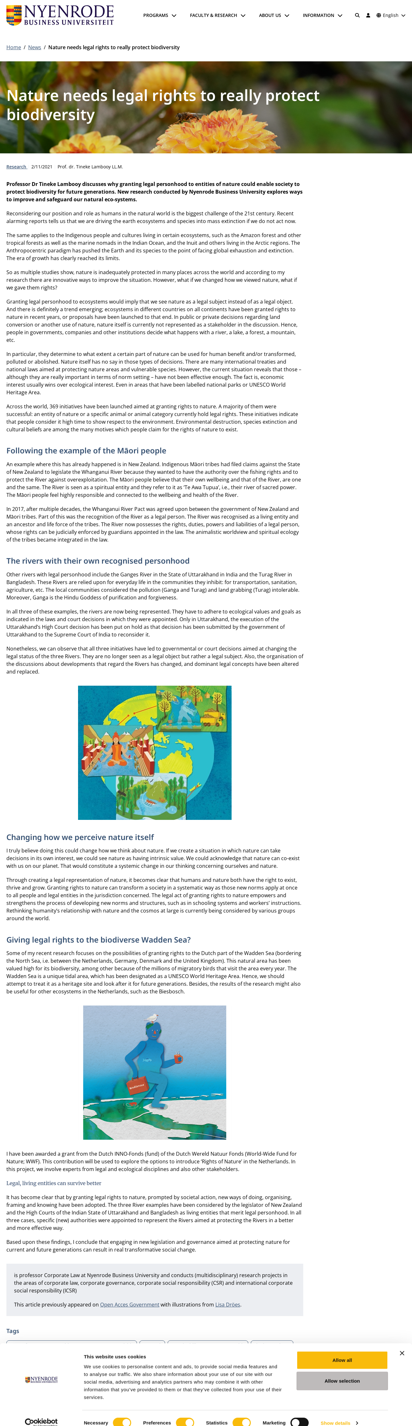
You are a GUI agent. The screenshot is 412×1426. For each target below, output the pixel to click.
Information (318, 15)
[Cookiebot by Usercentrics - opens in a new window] (41, 1413)
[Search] (357, 15)
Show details (336, 1413)
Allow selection (342, 1371)
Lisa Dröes (227, 1304)
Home (13, 47)
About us (270, 15)
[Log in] (368, 15)
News (34, 47)
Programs (155, 15)
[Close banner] (402, 1343)
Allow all (342, 1350)
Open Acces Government (129, 1304)
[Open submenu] (174, 15)
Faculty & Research (213, 15)
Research (17, 167)
